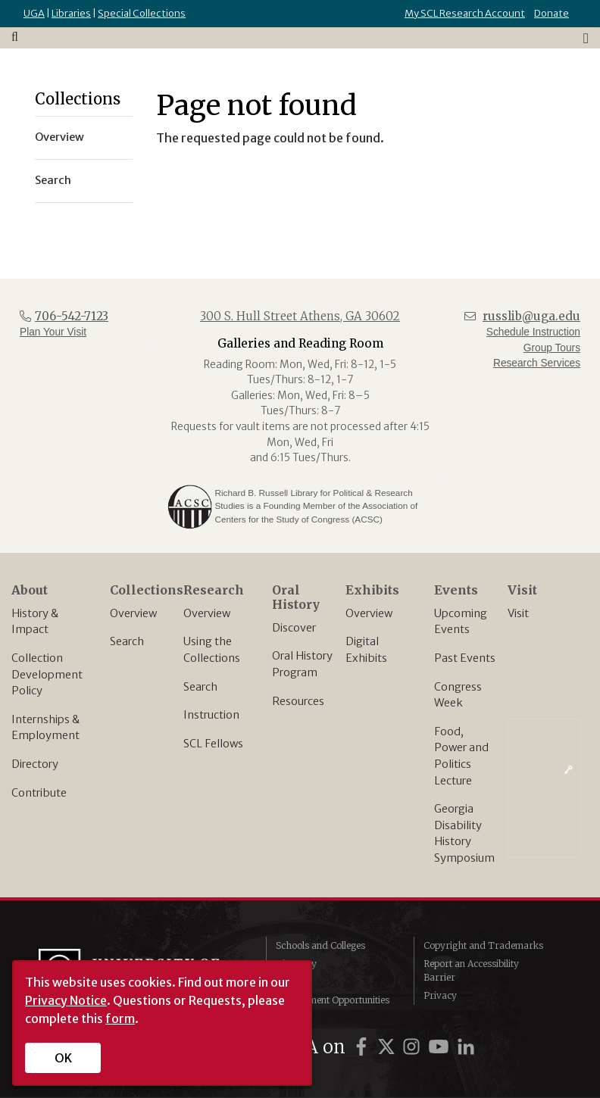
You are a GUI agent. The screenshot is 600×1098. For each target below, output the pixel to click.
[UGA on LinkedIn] (466, 1047)
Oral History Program (302, 664)
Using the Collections (211, 650)
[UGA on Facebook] (363, 1047)
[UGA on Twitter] (388, 1047)
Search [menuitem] (53, 180)
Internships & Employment (45, 728)
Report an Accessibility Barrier (471, 970)
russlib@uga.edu (531, 316)
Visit (518, 613)
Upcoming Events (460, 622)
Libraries (71, 13)
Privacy (440, 995)
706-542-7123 (71, 316)
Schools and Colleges (320, 945)
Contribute (39, 793)
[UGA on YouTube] (441, 1047)
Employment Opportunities (332, 1000)
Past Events (464, 658)
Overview (133, 613)
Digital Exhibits (366, 650)
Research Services (536, 363)
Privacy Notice (66, 1000)
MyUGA (293, 981)
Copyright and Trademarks (483, 945)
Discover (294, 628)
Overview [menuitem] (59, 137)
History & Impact (34, 622)
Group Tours (551, 348)
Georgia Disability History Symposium (464, 833)
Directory (34, 764)
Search (127, 641)
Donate (551, 13)
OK (63, 1057)
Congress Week (458, 695)
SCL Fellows (213, 743)
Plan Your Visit (53, 332)
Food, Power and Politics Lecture (461, 756)
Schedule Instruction (533, 332)
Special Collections (142, 13)
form (120, 1018)
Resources (298, 701)
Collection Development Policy (47, 674)
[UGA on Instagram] (413, 1047)
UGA (34, 13)
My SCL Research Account (465, 13)
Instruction (211, 715)
